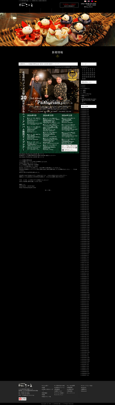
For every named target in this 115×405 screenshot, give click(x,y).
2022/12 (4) (85, 181)
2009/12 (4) (85, 366)
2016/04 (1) (85, 280)
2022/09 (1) (85, 185)
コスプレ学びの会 (86, 93)
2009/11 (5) (85, 368)
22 (83, 76)
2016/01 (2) (85, 281)
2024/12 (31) (86, 139)
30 (84, 78)
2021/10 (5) (85, 197)
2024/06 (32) (86, 149)
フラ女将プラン (86, 88)
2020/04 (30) (86, 222)
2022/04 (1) (85, 192)
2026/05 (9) (85, 109)
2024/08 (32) (86, 146)
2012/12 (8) (85, 320)
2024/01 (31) (86, 158)
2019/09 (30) (86, 234)
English (84, 387)
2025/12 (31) (86, 118)
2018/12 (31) (86, 250)
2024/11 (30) (86, 141)
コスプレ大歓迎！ (60, 393)
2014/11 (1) (85, 303)
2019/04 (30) (86, 243)
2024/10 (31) (86, 142)
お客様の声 (71, 389)
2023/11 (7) (85, 162)
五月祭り (84, 103)
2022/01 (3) (85, 195)
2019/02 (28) (86, 246)
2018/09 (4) (85, 253)
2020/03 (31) (86, 223)
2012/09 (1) (85, 325)
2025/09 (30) (86, 123)
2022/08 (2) (85, 186)
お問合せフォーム (60, 387)
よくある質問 (71, 385)
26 (90, 76)
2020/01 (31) (86, 227)
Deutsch (84, 391)
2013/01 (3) (85, 318)
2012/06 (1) (85, 329)
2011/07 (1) (85, 336)
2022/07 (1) (85, 188)
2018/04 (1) (85, 259)
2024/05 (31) (86, 151)
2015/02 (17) (86, 299)
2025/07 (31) (86, 127)
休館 (83, 97)
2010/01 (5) (85, 364)
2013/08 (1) (85, 311)
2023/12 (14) (86, 160)
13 (92, 72)
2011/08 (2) (85, 334)
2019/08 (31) (86, 236)
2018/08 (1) (85, 255)
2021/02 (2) (85, 209)
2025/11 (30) (86, 120)
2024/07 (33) (86, 148)
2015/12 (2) (85, 283)
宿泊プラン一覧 (47, 396)
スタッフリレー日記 (87, 385)
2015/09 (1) (85, 287)
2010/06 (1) (85, 355)
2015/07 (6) (85, 290)
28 (94, 76)
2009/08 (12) (86, 373)
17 (86, 74)
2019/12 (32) (86, 229)
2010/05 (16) (86, 357)
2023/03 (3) (85, 176)
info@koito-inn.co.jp (28, 395)
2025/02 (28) (86, 135)
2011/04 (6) (85, 339)
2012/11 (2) (85, 322)
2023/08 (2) (85, 167)
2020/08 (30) (86, 215)
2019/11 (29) (86, 230)
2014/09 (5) (85, 306)
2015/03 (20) (86, 297)
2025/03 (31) (86, 134)
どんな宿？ (46, 385)
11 (88, 72)
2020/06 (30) (86, 218)
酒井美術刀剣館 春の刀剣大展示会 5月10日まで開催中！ (89, 100)
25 (88, 76)
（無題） (84, 90)
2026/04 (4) (85, 111)
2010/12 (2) (85, 347)
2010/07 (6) (85, 354)
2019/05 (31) (86, 241)
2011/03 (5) (85, 341)
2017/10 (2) (85, 266)
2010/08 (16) (86, 352)
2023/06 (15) (86, 171)
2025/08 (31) (86, 125)
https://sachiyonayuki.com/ (27, 187)
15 (83, 74)
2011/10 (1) (85, 332)
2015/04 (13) (86, 295)
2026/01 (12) (86, 116)
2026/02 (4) (85, 114)
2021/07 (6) (85, 200)
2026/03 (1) (85, 112)
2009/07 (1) (85, 375)
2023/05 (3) (85, 172)
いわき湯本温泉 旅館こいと (25, 0)
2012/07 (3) (85, 327)
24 (86, 76)
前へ (50, 190)
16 (84, 74)
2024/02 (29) (86, 156)
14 (94, 72)
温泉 (44, 387)
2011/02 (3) (85, 343)
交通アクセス (58, 391)
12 (90, 72)
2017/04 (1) (85, 271)
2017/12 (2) (85, 262)
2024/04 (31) (86, 153)
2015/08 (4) (85, 288)
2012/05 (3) (85, 331)
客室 (44, 394)
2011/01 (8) (85, 345)
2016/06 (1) (85, 276)
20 (92, 74)
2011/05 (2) (85, 338)
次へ (46, 190)
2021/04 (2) (85, 206)
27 (92, 76)
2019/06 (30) (86, 239)
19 (90, 74)
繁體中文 (84, 389)
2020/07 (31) (86, 216)
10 (86, 72)
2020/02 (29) (86, 225)
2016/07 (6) (85, 274)
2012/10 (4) (85, 324)
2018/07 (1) (85, 257)
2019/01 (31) (86, 248)
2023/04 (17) (86, 174)
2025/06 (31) (86, 128)
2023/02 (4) (85, 178)
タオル (83, 85)
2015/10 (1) (85, 285)
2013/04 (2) (85, 315)
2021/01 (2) (85, 211)
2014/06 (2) (85, 308)
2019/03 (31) (86, 244)
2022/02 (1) (85, 193)
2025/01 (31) (86, 137)
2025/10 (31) (86, 121)
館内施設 (45, 393)
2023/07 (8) (85, 169)
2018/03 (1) (85, 260)
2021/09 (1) (85, 199)
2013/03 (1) (85, 317)
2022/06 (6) (85, 190)
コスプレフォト (59, 394)
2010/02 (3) (85, 362)
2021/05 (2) (85, 204)
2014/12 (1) (85, 301)
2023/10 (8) (85, 164)
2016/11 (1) (85, 273)
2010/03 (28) (86, 361)
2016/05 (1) (85, 278)
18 (88, 74)
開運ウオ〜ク (85, 95)
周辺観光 (57, 389)
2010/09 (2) (85, 350)
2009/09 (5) (85, 371)
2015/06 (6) (85, 292)
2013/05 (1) (85, 313)
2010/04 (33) (86, 359)
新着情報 (70, 387)
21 (94, 74)
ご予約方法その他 (60, 385)
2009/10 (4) (85, 369)
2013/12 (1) (85, 310)
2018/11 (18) (86, 252)
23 (84, 76)
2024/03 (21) (86, 155)
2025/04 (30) (86, 132)
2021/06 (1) (85, 202)
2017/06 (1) (85, 269)
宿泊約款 (70, 391)
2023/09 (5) (85, 165)
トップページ (71, 393)
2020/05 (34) (86, 220)
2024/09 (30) (86, 144)
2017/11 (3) (85, 264)
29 (83, 78)
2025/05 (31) (86, 130)
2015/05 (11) (86, 294)
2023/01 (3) (85, 179)
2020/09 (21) (86, 213)
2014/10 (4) (85, 304)
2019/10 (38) (86, 232)
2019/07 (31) (86, 237)
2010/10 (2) (85, 348)
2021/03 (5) (85, 208)
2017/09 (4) (85, 267)
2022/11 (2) (85, 183)
